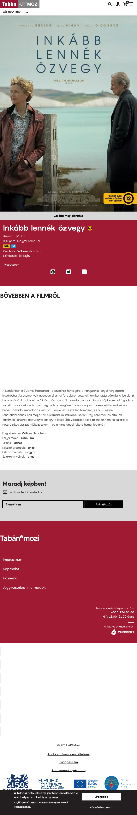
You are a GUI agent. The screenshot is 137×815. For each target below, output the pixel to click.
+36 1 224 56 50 (122, 612)
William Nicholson (29, 251)
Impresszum (12, 560)
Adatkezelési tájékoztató (69, 770)
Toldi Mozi (69, 731)
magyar (30, 452)
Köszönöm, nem (101, 807)
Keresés (110, 4)
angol (31, 447)
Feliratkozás (104, 504)
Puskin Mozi (69, 691)
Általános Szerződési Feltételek (69, 754)
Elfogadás (101, 796)
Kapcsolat (11, 569)
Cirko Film (27, 438)
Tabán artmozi (69, 718)
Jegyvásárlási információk (24, 587)
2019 (20, 236)
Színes (18, 442)
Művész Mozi (69, 678)
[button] (119, 4)
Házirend (10, 578)
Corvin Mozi (69, 651)
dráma (8, 236)
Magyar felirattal (28, 241)
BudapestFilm (68, 762)
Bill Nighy (25, 255)
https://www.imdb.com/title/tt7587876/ (6, 246)
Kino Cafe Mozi (69, 665)
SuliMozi (69, 705)
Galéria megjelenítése (69, 215)
